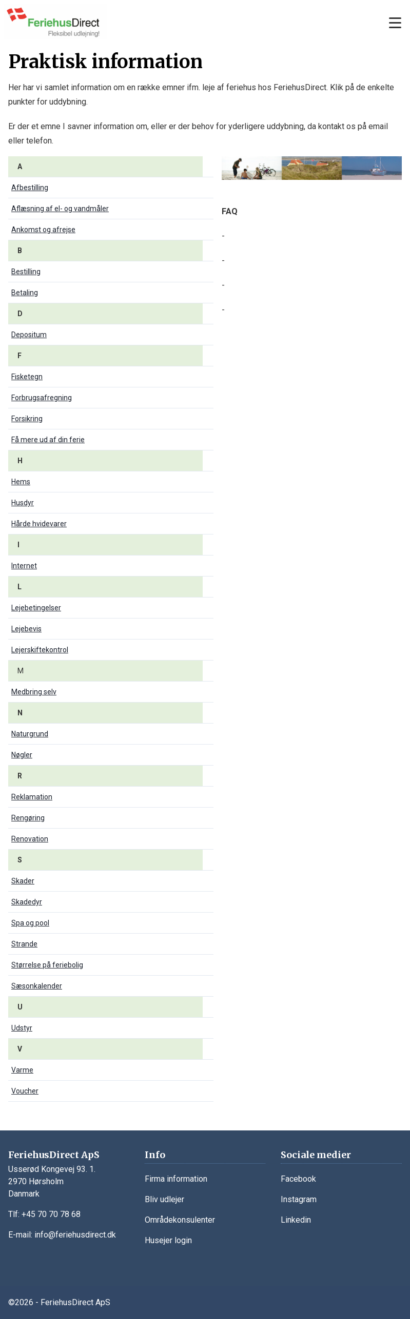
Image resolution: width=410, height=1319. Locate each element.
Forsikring (27, 419)
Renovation (29, 839)
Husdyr (22, 503)
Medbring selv (33, 692)
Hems (20, 482)
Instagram (299, 1199)
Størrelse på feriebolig (47, 965)
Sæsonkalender (36, 986)
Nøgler (21, 755)
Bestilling (26, 271)
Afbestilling (29, 187)
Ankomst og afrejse (43, 229)
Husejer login (168, 1240)
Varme (22, 1070)
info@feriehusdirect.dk (75, 1235)
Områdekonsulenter (180, 1220)
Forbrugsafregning (41, 398)
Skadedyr (26, 902)
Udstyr (21, 1028)
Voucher (24, 1091)
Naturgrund (29, 734)
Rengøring (28, 818)
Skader (22, 881)
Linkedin (296, 1220)
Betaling (24, 292)
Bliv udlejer (164, 1199)
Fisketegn (27, 377)
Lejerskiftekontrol (39, 650)
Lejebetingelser (36, 608)
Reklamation (31, 797)
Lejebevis (26, 629)
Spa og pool (30, 923)
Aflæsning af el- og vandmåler (60, 208)
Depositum (29, 335)
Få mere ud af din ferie (48, 440)
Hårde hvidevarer (39, 524)
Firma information (176, 1179)
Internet (24, 566)
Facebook (298, 1179)
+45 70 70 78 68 (51, 1214)
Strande (24, 944)
